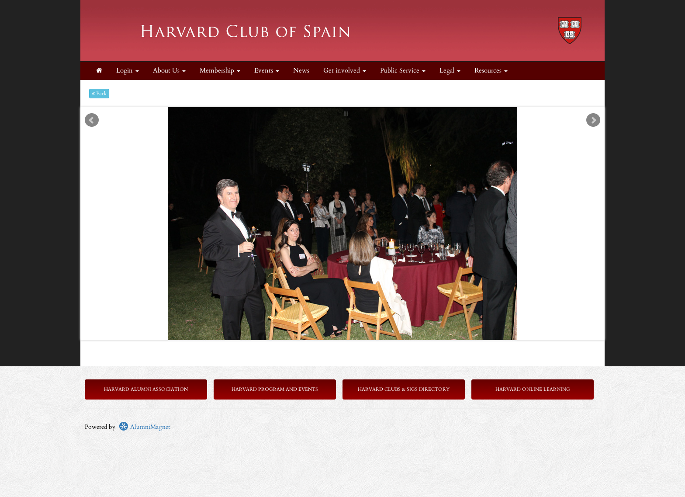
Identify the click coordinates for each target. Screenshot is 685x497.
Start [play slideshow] (339, 113)
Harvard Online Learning (532, 389)
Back (99, 93)
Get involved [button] (344, 70)
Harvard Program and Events (275, 389)
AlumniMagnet (144, 427)
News (301, 70)
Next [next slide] (593, 120)
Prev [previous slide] (92, 120)
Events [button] (266, 70)
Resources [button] (491, 70)
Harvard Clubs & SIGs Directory (404, 389)
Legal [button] (449, 70)
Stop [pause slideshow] (346, 113)
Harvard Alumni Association (146, 389)
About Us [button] (169, 70)
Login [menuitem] (127, 70)
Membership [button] (220, 70)
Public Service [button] (403, 70)
